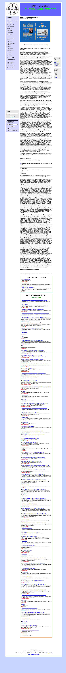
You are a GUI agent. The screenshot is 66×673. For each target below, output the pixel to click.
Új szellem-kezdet (25, 417)
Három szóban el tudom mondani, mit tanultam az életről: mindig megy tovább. (35, 465)
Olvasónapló (9, 28)
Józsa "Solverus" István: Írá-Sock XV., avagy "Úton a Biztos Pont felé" (34, 595)
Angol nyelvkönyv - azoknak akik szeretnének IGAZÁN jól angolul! (33, 359)
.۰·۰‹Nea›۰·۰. (24, 600)
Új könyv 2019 (9, 41)
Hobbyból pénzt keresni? (26, 279)
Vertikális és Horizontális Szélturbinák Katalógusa (30, 412)
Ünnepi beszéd (10, 32)
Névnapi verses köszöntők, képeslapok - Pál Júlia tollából (32, 355)
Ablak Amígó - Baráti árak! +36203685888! (29, 536)
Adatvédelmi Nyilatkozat (35, 654)
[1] (20, 163)
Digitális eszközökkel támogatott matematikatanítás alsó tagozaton (33, 457)
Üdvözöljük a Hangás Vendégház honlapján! (29, 608)
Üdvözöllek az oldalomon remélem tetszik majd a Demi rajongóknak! (34, 373)
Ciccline (23, 604)
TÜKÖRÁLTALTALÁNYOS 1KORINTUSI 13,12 (30, 442)
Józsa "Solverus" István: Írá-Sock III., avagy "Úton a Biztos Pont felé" (34, 474)
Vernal (23, 345)
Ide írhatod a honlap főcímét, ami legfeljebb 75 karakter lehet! (32, 328)
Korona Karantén (10, 48)
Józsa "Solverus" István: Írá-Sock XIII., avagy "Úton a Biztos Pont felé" (34, 489)
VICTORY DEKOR (25, 447)
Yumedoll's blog (25, 621)
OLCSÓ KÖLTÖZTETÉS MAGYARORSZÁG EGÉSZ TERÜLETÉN (33, 469)
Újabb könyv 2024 (10, 57)
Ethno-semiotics (10, 36)
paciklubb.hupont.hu (25, 494)
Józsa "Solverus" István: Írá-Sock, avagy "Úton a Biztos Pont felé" (33, 508)
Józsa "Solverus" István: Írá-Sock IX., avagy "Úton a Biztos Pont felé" (34, 498)
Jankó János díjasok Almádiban (11, 44)
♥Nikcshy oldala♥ (25, 572)
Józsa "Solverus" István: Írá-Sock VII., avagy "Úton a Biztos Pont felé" (34, 589)
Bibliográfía (9, 46)
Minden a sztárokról (25, 519)
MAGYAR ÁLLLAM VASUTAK (27, 576)
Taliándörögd (9, 52)
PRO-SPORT (24, 541)
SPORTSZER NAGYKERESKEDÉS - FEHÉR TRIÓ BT (31, 461)
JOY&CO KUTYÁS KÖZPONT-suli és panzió (29, 625)
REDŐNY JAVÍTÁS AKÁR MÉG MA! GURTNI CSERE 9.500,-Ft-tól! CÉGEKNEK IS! (36, 386)
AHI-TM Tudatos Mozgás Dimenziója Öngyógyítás (30, 438)
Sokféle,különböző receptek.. (27, 528)
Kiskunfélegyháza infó (26, 617)
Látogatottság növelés (56, 77)
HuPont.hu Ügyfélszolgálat (12, 130)
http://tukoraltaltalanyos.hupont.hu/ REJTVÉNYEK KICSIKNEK (33, 580)
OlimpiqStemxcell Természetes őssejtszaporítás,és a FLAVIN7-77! (33, 309)
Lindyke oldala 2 (25, 395)
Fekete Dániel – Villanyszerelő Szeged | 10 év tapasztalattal (32, 340)
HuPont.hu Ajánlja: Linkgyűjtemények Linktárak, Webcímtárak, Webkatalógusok (35, 313)
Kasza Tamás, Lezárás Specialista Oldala (29, 368)
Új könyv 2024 (9, 55)
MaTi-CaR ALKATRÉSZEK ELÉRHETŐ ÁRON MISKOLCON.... (33, 350)
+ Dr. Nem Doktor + (25, 304)
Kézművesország (10, 39)
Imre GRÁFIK (9, 22)
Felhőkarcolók (9, 34)
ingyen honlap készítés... (56, 65)
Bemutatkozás (9, 19)
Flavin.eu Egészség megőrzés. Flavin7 (28, 545)
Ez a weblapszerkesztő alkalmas (56, 63)
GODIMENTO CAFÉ (25, 283)
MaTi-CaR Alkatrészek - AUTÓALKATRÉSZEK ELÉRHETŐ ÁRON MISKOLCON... (36, 317)
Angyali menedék (25, 422)
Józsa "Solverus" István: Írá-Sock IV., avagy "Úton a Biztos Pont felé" (34, 513)
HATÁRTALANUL (10, 50)
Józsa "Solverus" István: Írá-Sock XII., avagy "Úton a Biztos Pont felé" (34, 584)
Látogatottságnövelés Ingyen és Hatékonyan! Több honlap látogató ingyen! (34, 300)
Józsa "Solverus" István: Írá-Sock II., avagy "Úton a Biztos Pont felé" (34, 557)
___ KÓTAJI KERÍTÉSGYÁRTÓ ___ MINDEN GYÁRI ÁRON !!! (32, 322)
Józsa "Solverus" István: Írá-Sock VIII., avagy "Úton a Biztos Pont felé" (34, 522)
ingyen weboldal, (56, 64)
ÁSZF (29, 654)
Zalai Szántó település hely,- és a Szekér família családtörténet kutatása (34, 408)
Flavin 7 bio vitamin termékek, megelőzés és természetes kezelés (33, 563)
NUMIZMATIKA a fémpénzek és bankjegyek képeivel (31, 532)
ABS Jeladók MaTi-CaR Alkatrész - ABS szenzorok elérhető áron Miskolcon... (35, 403)
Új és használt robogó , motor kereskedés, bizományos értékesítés (33, 612)
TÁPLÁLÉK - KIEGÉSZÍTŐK (27, 550)
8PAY (23, 336)
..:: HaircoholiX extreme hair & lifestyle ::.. (29, 568)
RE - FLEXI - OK (24, 332)
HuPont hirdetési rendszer (36, 297)
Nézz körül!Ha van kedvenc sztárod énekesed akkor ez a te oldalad (33, 434)
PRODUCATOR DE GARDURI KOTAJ (28, 287)
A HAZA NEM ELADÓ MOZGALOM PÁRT (29, 380)
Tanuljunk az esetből (11, 24)
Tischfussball (9, 30)
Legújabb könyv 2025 (11, 59)
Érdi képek (24, 399)
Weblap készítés (49, 652)
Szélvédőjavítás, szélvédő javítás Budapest (29, 503)
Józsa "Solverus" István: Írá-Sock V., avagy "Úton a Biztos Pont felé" (34, 479)
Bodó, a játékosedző (11, 26)
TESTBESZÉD (24, 554)
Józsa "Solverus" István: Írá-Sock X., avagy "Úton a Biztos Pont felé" (34, 452)
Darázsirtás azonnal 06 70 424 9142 (28, 426)
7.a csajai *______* (25, 391)
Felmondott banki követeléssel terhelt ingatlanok (30, 630)
